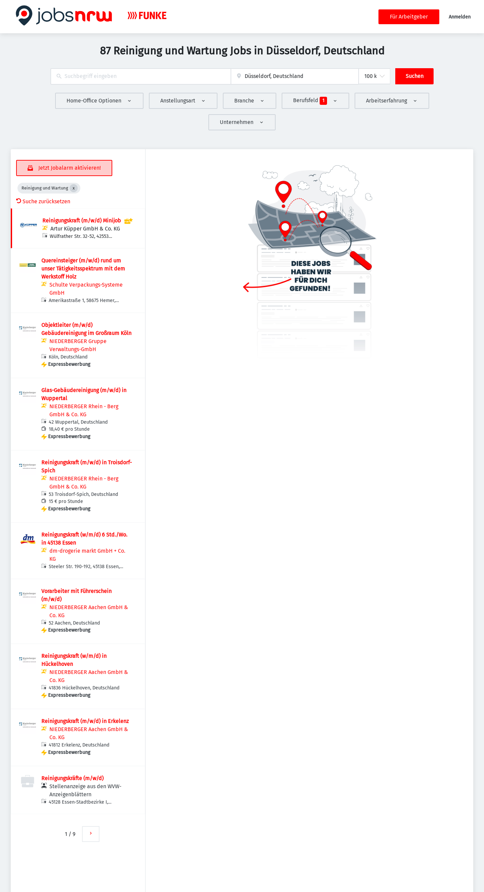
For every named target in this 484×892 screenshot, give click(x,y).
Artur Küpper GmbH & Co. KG (85, 228)
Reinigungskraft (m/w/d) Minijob (81, 220)
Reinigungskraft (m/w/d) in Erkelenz (85, 721)
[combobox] (140, 76)
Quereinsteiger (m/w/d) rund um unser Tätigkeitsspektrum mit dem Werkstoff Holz (83, 268)
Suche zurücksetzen (43, 201)
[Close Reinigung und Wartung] (74, 188)
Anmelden (460, 17)
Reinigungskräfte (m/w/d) (72, 778)
